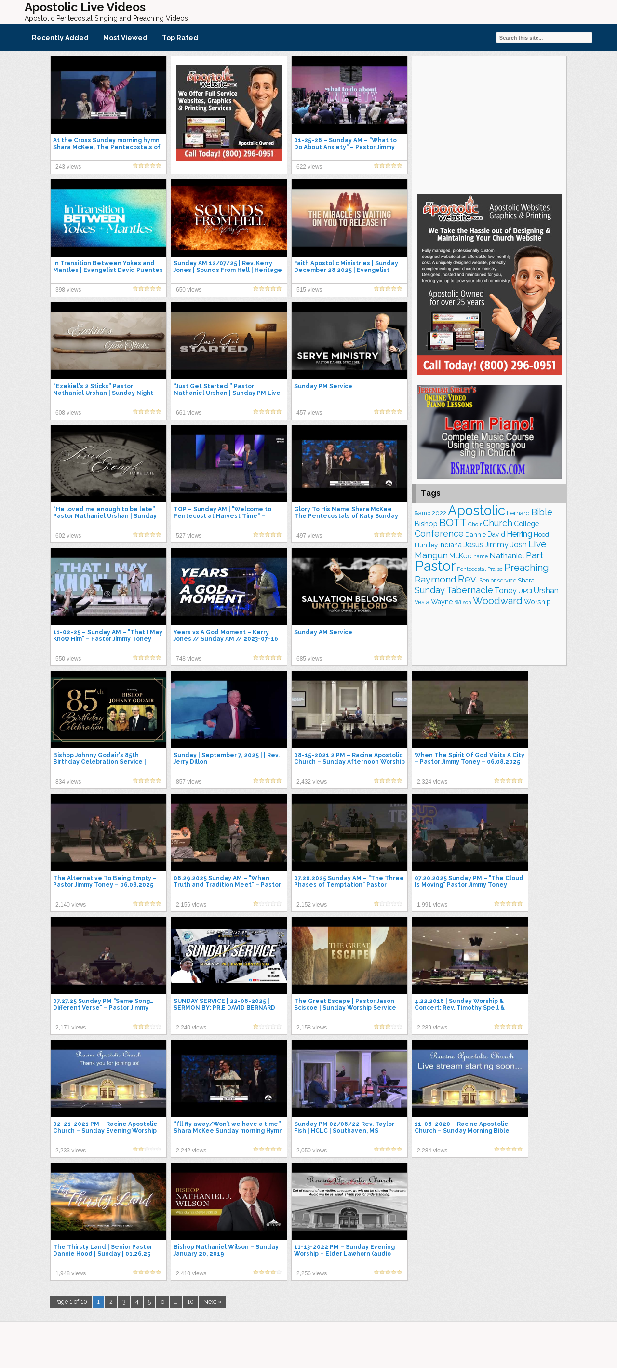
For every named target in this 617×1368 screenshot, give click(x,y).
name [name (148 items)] (480, 556)
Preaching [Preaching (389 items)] (526, 567)
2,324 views (432, 781)
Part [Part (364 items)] (534, 555)
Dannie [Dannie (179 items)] (475, 534)
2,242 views (191, 1150)
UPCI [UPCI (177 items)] (525, 591)
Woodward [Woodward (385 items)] (498, 601)
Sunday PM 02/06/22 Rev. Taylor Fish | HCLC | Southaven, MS (344, 1127)
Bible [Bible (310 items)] (541, 512)
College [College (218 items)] (526, 523)
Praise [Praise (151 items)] (495, 569)
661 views (188, 412)
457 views (309, 412)
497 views (309, 535)
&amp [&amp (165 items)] (422, 512)
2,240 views (191, 1027)
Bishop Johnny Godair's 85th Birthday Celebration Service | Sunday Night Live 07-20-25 (99, 762)
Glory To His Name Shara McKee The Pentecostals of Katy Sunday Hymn (346, 516)
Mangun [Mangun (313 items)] (431, 555)
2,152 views (311, 904)
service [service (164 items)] (506, 580)
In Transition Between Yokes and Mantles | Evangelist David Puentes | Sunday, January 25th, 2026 (108, 270)
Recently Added (60, 37)
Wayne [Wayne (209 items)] (442, 602)
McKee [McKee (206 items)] (460, 556)
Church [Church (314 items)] (497, 523)
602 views (68, 535)
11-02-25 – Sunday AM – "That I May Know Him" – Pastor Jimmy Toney (107, 635)
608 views (68, 412)
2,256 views (311, 1273)
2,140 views (70, 904)
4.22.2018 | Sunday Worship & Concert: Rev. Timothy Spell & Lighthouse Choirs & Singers (460, 1008)
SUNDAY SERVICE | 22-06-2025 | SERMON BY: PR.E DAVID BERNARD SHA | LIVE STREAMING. (224, 1008)
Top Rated (180, 37)
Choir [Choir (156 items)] (475, 524)
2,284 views (432, 1150)
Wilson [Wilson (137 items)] (463, 602)
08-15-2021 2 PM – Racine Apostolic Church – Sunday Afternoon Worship (349, 758)
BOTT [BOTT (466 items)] (453, 522)
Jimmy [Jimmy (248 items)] (497, 544)
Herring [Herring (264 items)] (519, 534)
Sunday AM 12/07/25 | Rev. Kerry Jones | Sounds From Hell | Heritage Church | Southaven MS (228, 270)
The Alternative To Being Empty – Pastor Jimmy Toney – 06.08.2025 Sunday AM (105, 885)
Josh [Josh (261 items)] (518, 544)
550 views (68, 658)
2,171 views (70, 1027)
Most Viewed (125, 37)
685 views (309, 658)
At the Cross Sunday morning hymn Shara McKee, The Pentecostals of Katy (107, 147)
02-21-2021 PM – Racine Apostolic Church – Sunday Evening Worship (105, 1127)
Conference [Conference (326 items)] (439, 533)
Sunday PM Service (323, 386)
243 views (68, 166)
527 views (188, 535)
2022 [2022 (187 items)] (439, 512)
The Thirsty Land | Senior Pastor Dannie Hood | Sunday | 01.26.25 (102, 1250)
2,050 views (311, 1150)
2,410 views (191, 1273)
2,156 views (191, 904)
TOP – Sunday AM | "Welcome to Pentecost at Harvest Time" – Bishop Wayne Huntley (222, 516)
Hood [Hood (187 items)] (541, 534)
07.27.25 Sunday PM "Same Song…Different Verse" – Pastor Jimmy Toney (103, 1008)
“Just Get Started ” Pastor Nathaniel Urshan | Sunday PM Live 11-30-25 (227, 393)
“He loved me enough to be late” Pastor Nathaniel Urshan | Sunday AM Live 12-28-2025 (105, 516)
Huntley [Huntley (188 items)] (426, 545)
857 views (188, 781)
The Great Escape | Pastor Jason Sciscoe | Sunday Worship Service (345, 1004)
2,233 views (70, 1150)
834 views (68, 781)
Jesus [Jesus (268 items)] (473, 544)
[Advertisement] (489, 123)
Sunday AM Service (323, 632)
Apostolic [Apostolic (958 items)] (476, 510)
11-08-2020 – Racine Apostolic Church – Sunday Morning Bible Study (462, 1131)
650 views (188, 289)
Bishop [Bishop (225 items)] (426, 523)
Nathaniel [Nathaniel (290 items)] (506, 555)
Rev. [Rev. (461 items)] (468, 579)
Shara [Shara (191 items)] (526, 580)
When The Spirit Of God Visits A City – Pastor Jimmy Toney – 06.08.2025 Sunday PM (469, 762)
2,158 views (311, 1027)
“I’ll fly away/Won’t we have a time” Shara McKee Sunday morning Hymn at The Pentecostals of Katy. (228, 1131)
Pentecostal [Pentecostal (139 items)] (471, 569)
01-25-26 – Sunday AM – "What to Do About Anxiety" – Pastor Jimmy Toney (345, 147)
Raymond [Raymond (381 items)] (435, 579)
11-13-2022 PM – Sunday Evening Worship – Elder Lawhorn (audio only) (344, 1254)
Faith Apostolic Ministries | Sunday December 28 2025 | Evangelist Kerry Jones (346, 270)
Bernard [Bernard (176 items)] (518, 512)
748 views (188, 658)
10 (190, 1301)
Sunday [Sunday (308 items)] (430, 590)
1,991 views (432, 904)
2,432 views (311, 781)
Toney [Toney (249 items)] (506, 590)
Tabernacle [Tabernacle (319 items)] (469, 590)
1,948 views (70, 1273)
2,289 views (432, 1027)
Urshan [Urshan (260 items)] (546, 590)
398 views (68, 289)
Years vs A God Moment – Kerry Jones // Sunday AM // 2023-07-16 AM (226, 639)
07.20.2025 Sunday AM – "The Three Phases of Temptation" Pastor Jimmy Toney (349, 885)
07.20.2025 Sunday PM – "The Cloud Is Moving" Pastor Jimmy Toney (469, 881)
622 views (309, 166)
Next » (212, 1301)
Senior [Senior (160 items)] (487, 580)
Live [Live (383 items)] (537, 544)
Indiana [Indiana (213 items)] (450, 545)
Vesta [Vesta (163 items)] (422, 602)
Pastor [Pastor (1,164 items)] (435, 565)
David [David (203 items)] (496, 534)
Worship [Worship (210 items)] (537, 602)
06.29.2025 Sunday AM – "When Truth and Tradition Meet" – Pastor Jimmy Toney (227, 885)
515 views (309, 289)
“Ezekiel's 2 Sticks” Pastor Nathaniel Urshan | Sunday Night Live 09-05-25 (103, 393)
